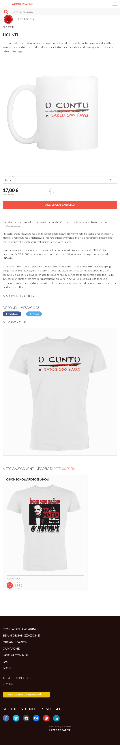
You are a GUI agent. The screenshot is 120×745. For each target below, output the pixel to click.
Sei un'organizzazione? (21, 635)
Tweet (34, 314)
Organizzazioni (16, 642)
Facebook (12, 314)
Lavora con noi (15, 655)
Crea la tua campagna (24, 694)
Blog (7, 668)
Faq (6, 661)
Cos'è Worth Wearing (20, 629)
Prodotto (9, 176)
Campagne (11, 648)
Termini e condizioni (17, 677)
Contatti (9, 683)
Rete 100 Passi (64, 468)
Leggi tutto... (23, 51)
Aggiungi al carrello (60, 205)
